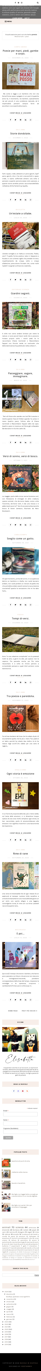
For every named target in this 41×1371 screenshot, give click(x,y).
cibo (30, 1238)
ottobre (9, 1302)
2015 (6, 1342)
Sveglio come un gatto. (20, 538)
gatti (24, 1246)
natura (7, 1234)
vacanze (19, 1257)
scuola (16, 1234)
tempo (13, 1257)
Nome (6, 1120)
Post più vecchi (29, 1011)
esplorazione (20, 1254)
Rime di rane (20, 853)
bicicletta (20, 210)
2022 (7, 1324)
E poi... (20, 933)
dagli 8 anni (20, 770)
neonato (35, 1256)
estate (28, 1254)
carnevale (5, 1259)
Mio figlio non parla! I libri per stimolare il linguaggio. (21, 1206)
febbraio (9, 1317)
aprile (8, 1312)
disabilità (17, 1259)
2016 (6, 1339)
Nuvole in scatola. (29, 1363)
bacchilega (20, 930)
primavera (5, 1254)
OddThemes (26, 1366)
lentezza (11, 1256)
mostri (36, 1242)
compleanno (13, 1252)
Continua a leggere (20, 113)
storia (4, 1250)
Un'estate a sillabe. (20, 213)
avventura (5, 1238)
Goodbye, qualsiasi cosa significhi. (18, 1297)
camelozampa (20, 535)
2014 (6, 1344)
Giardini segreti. (20, 293)
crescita (14, 1242)
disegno (21, 1232)
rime (37, 1232)
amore (34, 1240)
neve (36, 1250)
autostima (6, 1242)
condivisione (26, 1234)
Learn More (17, 18)
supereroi (5, 1248)
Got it (27, 18)
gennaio (9, 1319)
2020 (7, 1329)
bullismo (5, 1246)
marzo (8, 1314)
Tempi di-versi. (20, 618)
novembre (10, 1299)
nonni (5, 1244)
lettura (13, 1240)
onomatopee (22, 1238)
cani (4, 1232)
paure (13, 1236)
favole (20, 1250)
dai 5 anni (20, 130)
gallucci (33, 1254)
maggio (9, 1309)
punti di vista (24, 1244)
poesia (20, 615)
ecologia (22, 1242)
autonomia (28, 1257)
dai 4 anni (20, 452)
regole (4, 1252)
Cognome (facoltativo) (10, 1128)
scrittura (34, 1248)
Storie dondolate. (20, 133)
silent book (14, 1244)
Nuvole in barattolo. (18, 1183)
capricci (12, 1254)
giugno (8, 1307)
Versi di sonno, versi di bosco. (20, 456)
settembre (10, 1304)
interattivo (33, 1246)
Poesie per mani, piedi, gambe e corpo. (20, 52)
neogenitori (26, 1256)
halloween (32, 1236)
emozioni (22, 1236)
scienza (20, 1227)
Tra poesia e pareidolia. (21, 696)
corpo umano (20, 47)
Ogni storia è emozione (20, 773)
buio (35, 1257)
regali (29, 1232)
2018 (6, 1334)
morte (13, 1238)
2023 (7, 1322)
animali (6, 1227)
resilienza (5, 1257)
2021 (6, 1327)
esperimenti (15, 1246)
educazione (12, 1250)
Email (5, 1111)
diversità (5, 1230)
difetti (20, 1252)
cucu (11, 1259)
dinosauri (27, 1252)
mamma (29, 1242)
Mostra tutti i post (22, 36)
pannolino (24, 1240)
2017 (6, 1337)
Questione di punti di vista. (20, 1161)
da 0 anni (20, 369)
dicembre (9, 1294)
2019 (6, 1332)
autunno (31, 1259)
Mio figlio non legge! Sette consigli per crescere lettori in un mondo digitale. (24, 1195)
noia (27, 1248)
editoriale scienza (20, 289)
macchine (24, 1259)
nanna (12, 1232)
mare (12, 1248)
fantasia (16, 1230)
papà (34, 1230)
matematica (20, 1248)
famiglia (34, 1252)
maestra (18, 1256)
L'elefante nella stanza (19, 1172)
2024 (7, 1292)
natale (25, 1230)
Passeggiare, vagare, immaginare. (20, 375)
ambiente (34, 1244)
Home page (13, 1011)
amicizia (32, 1227)
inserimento (28, 1250)
